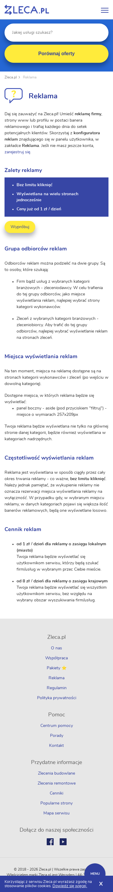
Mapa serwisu (56, 813)
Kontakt (56, 746)
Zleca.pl (11, 77)
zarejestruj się (17, 152)
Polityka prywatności (56, 698)
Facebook (50, 841)
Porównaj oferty (56, 53)
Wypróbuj (20, 227)
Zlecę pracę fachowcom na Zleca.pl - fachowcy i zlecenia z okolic (27, 10)
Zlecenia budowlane (56, 773)
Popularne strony (56, 803)
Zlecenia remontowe (57, 783)
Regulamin (57, 688)
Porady (56, 736)
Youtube (63, 841)
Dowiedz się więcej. (69, 886)
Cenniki (56, 793)
